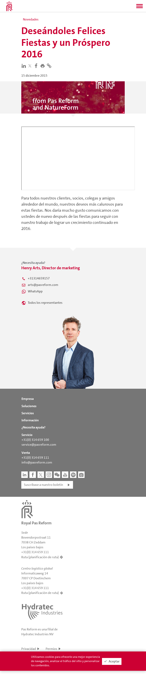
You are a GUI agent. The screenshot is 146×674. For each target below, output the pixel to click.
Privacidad (28, 649)
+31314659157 (39, 278)
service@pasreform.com (38, 444)
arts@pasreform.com (43, 285)
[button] (139, 7)
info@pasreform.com (36, 462)
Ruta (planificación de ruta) (40, 557)
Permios (51, 649)
